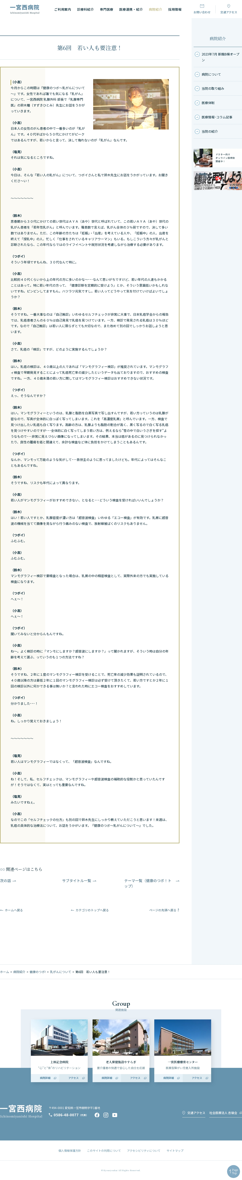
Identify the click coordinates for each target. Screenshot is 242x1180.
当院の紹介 (210, 131)
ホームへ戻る (14, 910)
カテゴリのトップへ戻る (92, 910)
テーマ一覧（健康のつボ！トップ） (147, 883)
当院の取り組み (213, 88)
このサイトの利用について (104, 1151)
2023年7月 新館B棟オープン (220, 57)
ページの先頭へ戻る (162, 910)
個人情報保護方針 (69, 1151)
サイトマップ (175, 1151)
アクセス (73, 1078)
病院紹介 (218, 38)
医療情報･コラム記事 (217, 117)
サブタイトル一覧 (76, 880)
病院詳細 (45, 1078)
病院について (211, 74)
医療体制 (208, 102)
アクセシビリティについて (144, 1151)
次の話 (5, 880)
